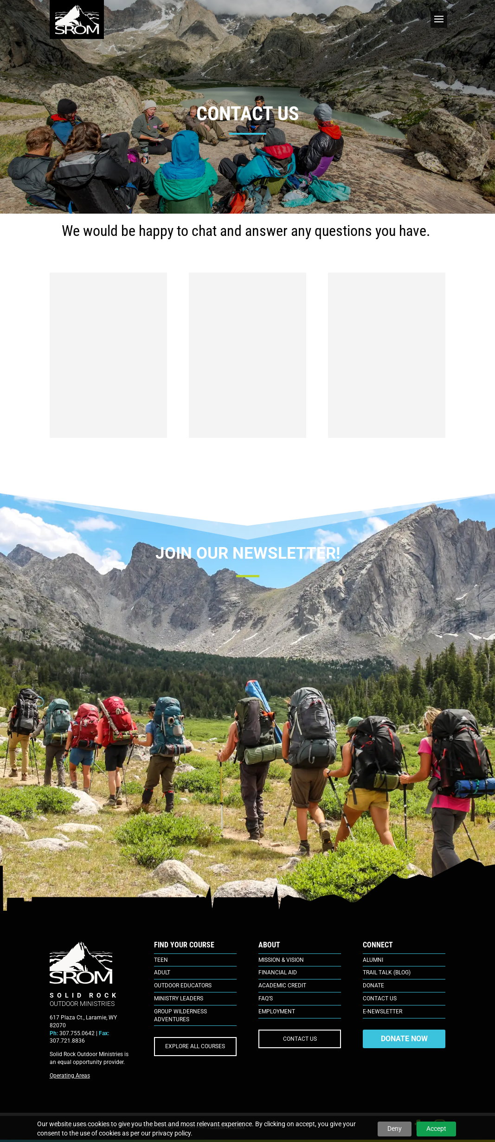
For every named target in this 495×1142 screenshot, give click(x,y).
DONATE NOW (404, 1038)
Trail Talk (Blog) (387, 972)
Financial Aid (277, 972)
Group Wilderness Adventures (180, 1015)
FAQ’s (265, 998)
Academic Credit (282, 985)
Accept (436, 1128)
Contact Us (380, 998)
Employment (276, 1011)
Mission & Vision (281, 960)
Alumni (373, 960)
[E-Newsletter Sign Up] (248, 721)
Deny (394, 1128)
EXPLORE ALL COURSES (195, 1046)
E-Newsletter (382, 1011)
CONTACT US (300, 1039)
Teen (161, 960)
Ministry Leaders (178, 998)
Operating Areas (70, 1075)
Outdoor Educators (183, 985)
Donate (373, 985)
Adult (162, 972)
